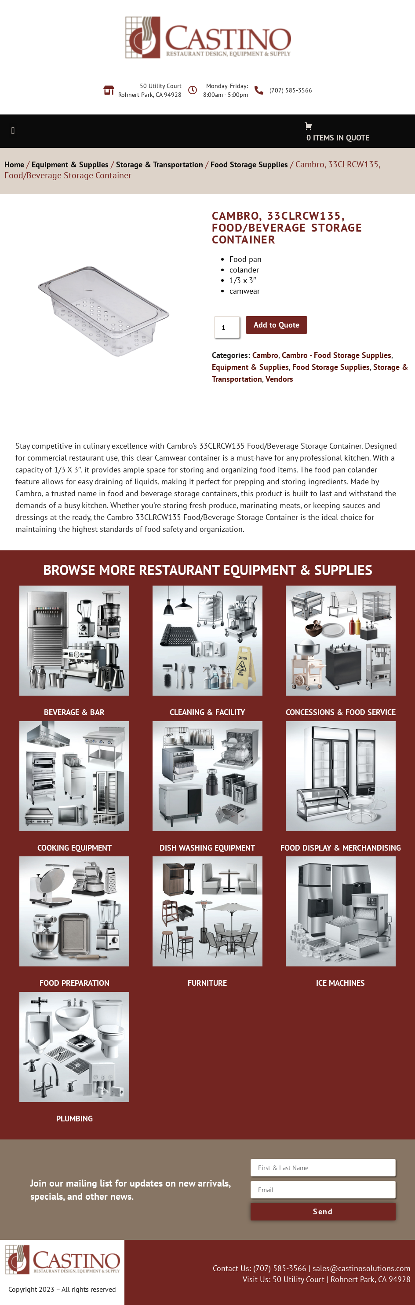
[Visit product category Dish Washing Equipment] (208, 789)
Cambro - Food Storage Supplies (336, 355)
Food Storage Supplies (249, 164)
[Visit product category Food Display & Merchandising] (340, 789)
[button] (13, 130)
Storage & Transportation (159, 164)
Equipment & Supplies (70, 164)
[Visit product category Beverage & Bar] (74, 653)
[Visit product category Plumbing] (74, 1060)
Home (14, 164)
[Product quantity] (227, 327)
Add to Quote (276, 325)
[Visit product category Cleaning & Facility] (208, 653)
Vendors (279, 379)
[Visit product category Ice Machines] (340, 924)
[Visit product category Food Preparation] (74, 924)
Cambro (265, 355)
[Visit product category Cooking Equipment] (74, 789)
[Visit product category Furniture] (208, 924)
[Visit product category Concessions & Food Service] (340, 653)
